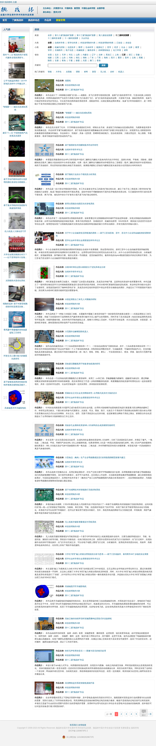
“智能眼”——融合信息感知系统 (78, 113)
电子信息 (69, 50)
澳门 (92, 60)
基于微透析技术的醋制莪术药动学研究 (81, 145)
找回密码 (8, 2)
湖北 (78, 58)
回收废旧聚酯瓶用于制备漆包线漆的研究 (82, 364)
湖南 (85, 58)
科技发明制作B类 (105, 43)
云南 (134, 58)
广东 (92, 58)
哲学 (109, 47)
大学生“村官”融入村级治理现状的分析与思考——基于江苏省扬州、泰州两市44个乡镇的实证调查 (106, 554)
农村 (112, 72)
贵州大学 (57, 12)
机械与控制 (60, 47)
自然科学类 (60, 43)
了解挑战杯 (17, 20)
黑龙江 (109, 55)
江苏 (124, 55)
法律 (130, 47)
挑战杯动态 (33, 20)
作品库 (47, 20)
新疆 (78, 60)
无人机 (103, 72)
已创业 (119, 43)
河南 (71, 58)
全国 (50, 55)
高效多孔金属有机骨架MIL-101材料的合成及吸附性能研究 (90, 425)
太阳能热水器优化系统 (15, 280)
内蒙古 (86, 55)
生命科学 (89, 47)
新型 (94, 72)
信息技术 (71, 47)
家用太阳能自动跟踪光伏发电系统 (79, 204)
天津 (64, 55)
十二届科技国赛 (122, 35)
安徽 (138, 55)
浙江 (131, 55)
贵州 (127, 58)
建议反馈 (144, 713)
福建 (50, 58)
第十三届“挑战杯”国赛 (86, 35)
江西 (57, 58)
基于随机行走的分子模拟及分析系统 (80, 174)
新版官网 (60, 20)
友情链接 (82, 725)
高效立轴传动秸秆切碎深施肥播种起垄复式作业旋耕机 (88, 618)
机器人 (121, 72)
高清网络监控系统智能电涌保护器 (79, 683)
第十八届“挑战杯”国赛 (64, 35)
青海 (64, 60)
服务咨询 (91, 50)
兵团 (85, 60)
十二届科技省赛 (54, 38)
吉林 (101, 55)
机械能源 (80, 50)
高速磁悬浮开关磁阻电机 (15, 408)
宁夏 (71, 60)
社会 (123, 47)
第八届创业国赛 (105, 35)
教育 (137, 47)
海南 (106, 58)
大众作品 (85, 38)
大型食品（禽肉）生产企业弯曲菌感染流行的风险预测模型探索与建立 (95, 457)
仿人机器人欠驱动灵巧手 (15, 231)
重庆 (120, 58)
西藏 (141, 58)
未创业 (128, 43)
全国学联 (101, 8)
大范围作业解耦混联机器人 (76, 331)
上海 (117, 55)
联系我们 (74, 725)
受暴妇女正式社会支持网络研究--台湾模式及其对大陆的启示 (91, 393)
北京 (57, 55)
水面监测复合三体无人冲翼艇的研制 (80, 299)
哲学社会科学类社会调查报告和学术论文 (82, 240)
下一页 (149, 714)
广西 (99, 58)
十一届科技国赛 (71, 38)
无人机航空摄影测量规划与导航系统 (80, 522)
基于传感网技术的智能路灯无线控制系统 (82, 490)
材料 (126, 50)
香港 (99, 60)
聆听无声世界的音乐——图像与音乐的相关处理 (85, 651)
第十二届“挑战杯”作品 (74, 90)
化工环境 (117, 50)
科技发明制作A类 (87, 43)
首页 (4, 20)
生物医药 (59, 50)
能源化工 (100, 47)
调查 (78, 72)
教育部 (77, 8)
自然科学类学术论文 (74, 149)
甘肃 (57, 60)
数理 (80, 47)
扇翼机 (68, 80)
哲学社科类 (72, 43)
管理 (50, 50)
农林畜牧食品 (104, 50)
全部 (50, 35)
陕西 (50, 60)
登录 (2, 2)
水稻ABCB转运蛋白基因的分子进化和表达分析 (85, 267)
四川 (113, 58)
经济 (116, 47)
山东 (64, 58)
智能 (50, 72)
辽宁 (94, 55)
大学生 (59, 72)
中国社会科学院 (89, 8)
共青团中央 (58, 8)
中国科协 (69, 8)
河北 (71, 55)
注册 (15, 2)
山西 (78, 55)
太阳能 (69, 72)
